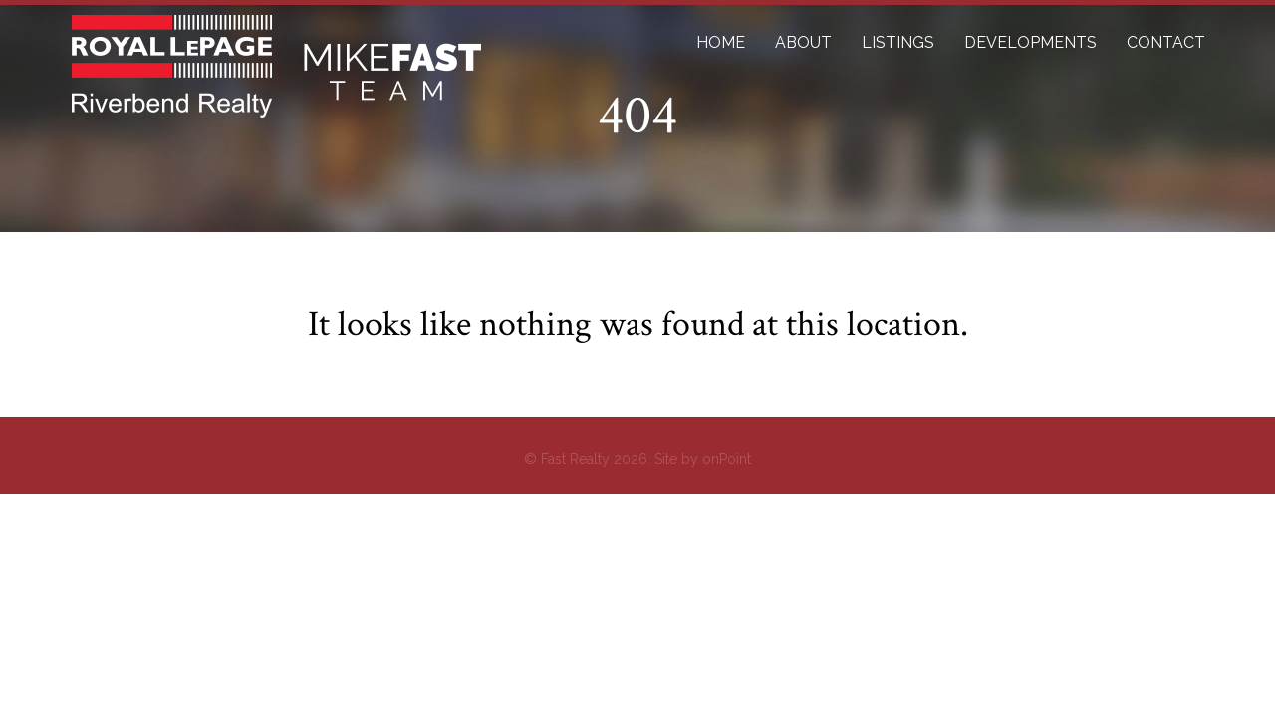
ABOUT (803, 42)
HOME (720, 42)
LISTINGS (898, 42)
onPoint (726, 459)
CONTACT (1166, 42)
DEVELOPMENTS (1030, 42)
